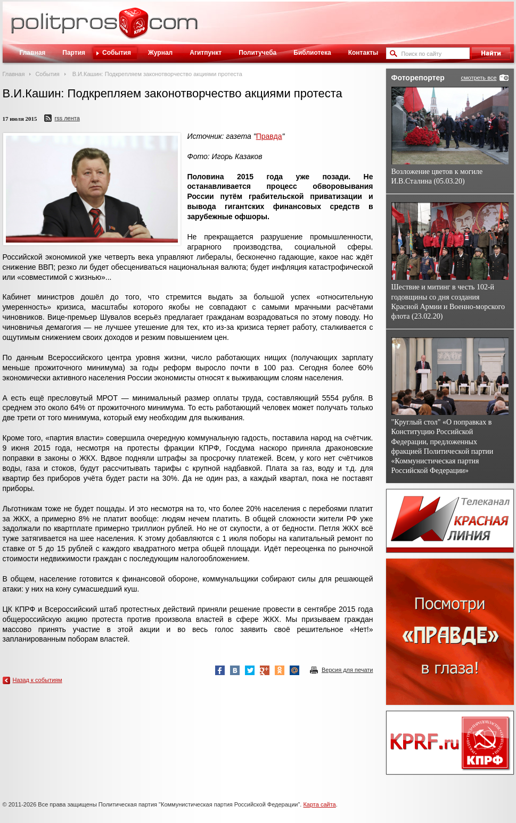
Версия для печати (347, 670)
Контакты (363, 52)
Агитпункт (206, 52)
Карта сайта (319, 804)
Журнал (160, 52)
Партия (73, 52)
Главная (33, 52)
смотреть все (478, 77)
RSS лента (66, 118)
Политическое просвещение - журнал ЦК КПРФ (133, 28)
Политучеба (257, 52)
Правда (269, 136)
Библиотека (312, 52)
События (116, 52)
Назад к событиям (37, 680)
